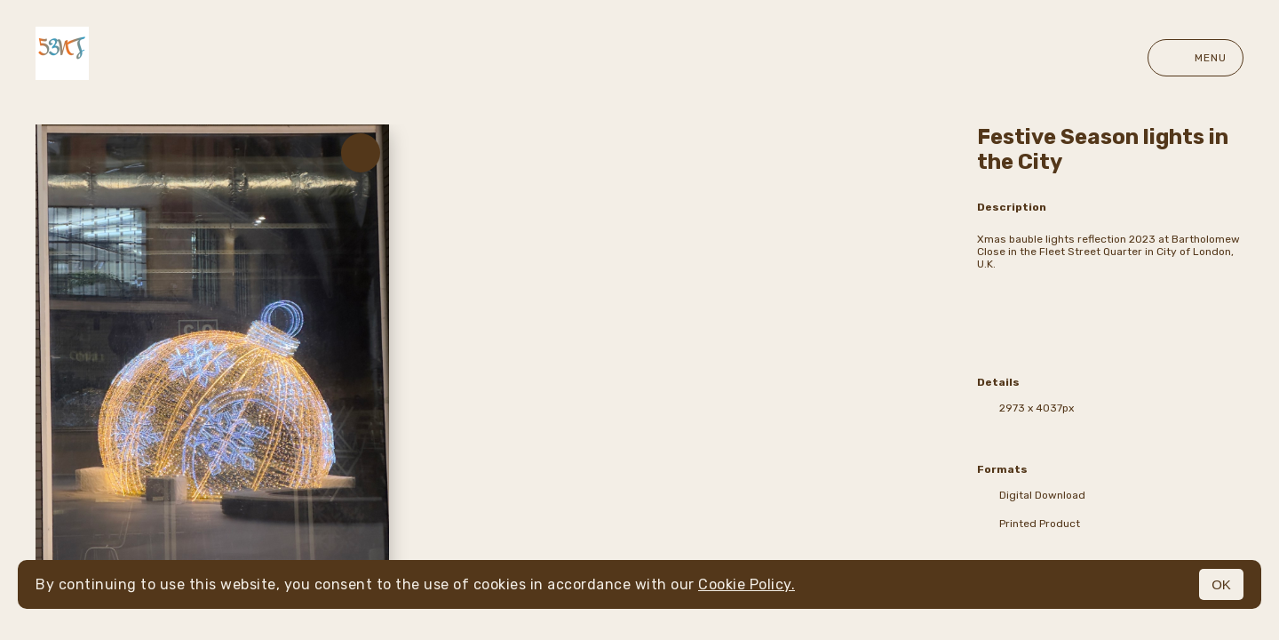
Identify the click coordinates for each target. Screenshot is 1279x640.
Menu (1195, 57)
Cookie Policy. (746, 584)
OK (1221, 584)
